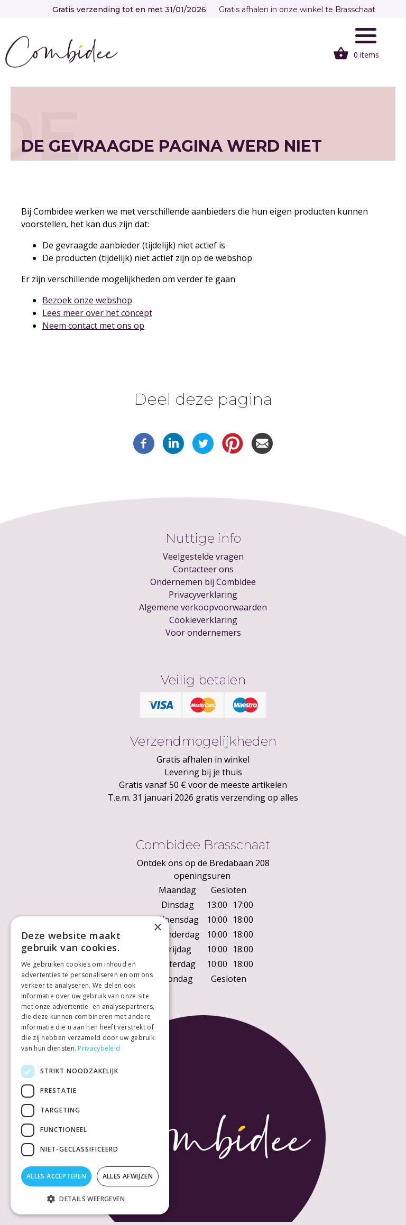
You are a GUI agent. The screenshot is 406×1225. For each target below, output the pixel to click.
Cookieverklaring (203, 620)
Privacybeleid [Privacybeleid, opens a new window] (99, 1048)
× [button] (157, 928)
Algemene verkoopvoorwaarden (203, 607)
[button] (90, 1198)
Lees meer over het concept (97, 313)
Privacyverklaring (203, 594)
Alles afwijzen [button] (128, 1176)
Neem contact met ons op (93, 325)
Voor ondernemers (203, 632)
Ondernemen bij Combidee (203, 582)
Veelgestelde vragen (203, 556)
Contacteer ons (203, 569)
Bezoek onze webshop (87, 300)
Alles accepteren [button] (56, 1176)
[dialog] (90, 1065)
